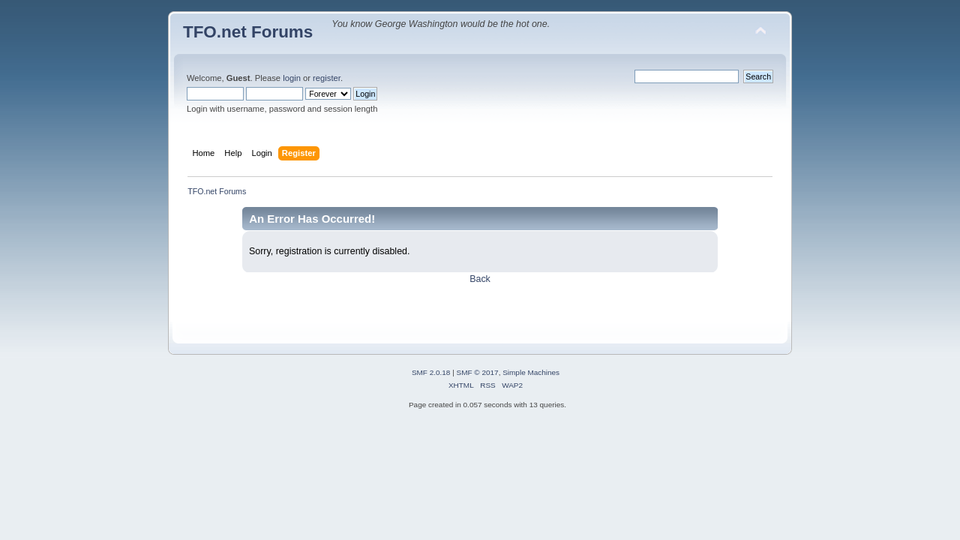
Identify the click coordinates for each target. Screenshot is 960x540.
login (292, 78)
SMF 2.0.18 (431, 372)
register (326, 78)
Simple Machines (531, 372)
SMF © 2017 (478, 372)
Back (480, 279)
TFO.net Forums (248, 31)
